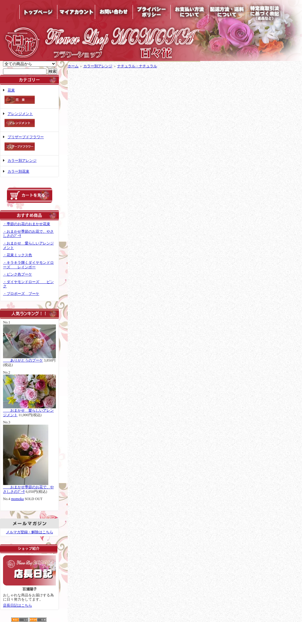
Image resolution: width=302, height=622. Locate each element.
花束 (29, 96)
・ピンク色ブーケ (17, 274)
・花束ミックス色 (17, 255)
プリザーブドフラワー (29, 143)
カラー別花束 (18, 171)
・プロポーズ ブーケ (21, 294)
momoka (17, 499)
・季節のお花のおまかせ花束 (26, 224)
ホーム (73, 66)
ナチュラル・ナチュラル (137, 66)
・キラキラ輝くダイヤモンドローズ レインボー (28, 264)
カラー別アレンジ (22, 160)
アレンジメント (29, 120)
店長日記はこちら (17, 605)
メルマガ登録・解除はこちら (29, 532)
